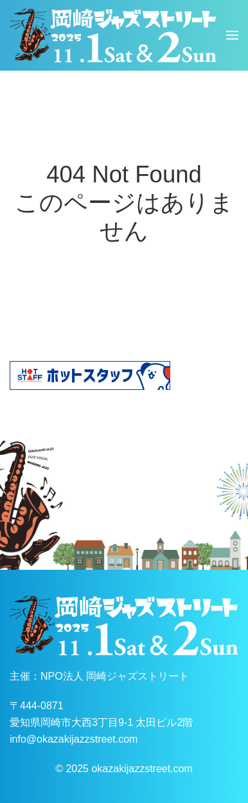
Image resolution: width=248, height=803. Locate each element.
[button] (232, 35)
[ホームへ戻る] (113, 35)
